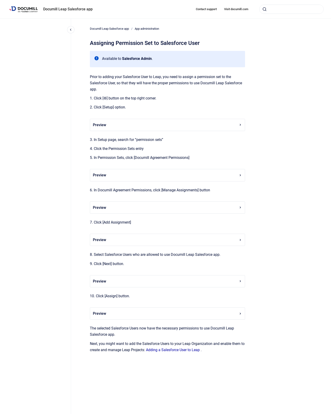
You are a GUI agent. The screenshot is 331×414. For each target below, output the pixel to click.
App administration (147, 28)
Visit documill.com (236, 9)
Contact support (206, 9)
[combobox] (291, 9)
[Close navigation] (70, 29)
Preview (167, 125)
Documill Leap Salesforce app (68, 9)
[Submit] (264, 9)
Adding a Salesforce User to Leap (173, 350)
